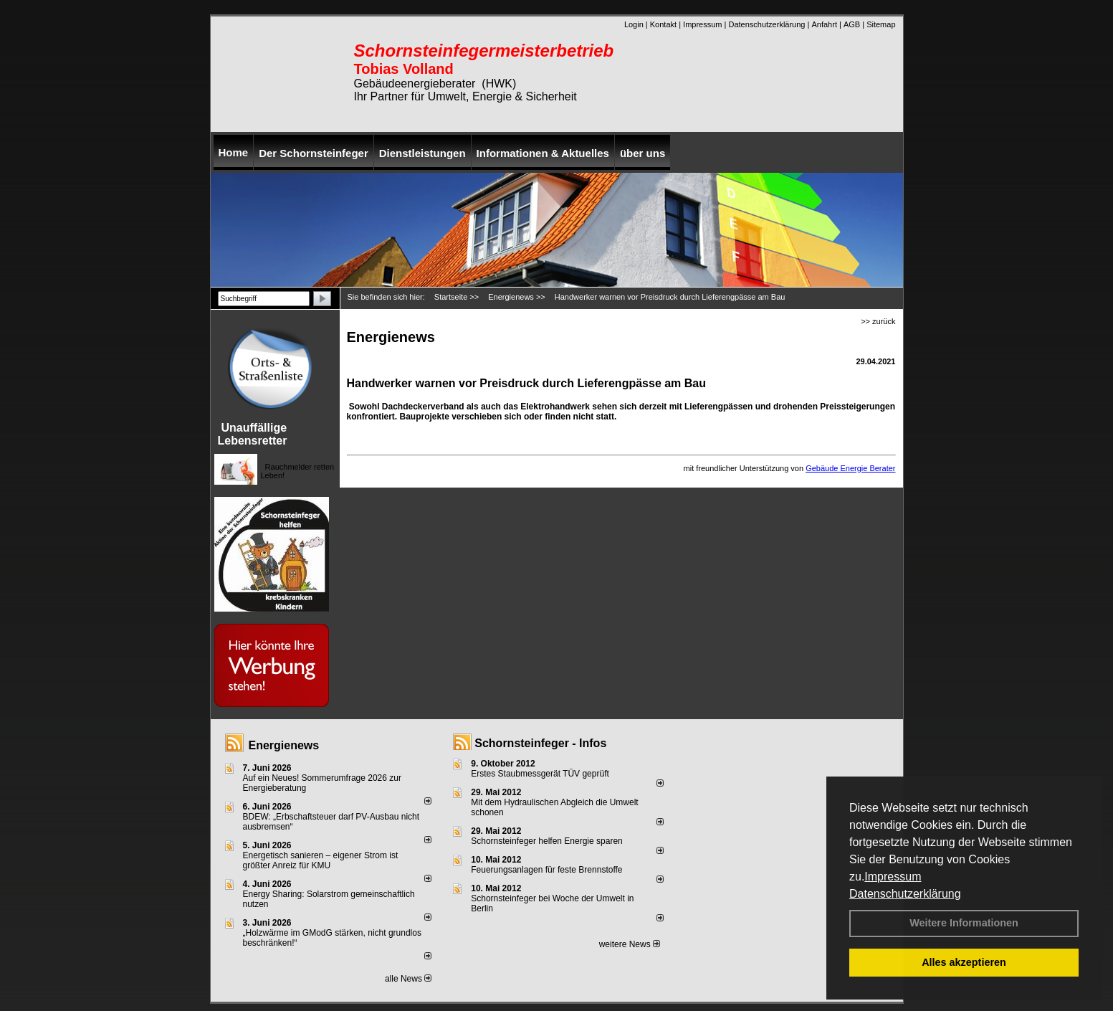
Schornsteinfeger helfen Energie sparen (546, 841)
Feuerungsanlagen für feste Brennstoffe (546, 870)
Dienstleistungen (422, 153)
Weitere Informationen (963, 923)
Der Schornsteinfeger (313, 153)
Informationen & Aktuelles (543, 153)
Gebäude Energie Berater (850, 468)
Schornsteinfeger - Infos (540, 743)
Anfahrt (823, 24)
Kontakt (663, 24)
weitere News (629, 944)
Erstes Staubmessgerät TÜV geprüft (540, 774)
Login (634, 24)
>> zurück (878, 321)
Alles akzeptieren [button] (964, 962)
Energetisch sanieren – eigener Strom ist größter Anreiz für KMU (320, 860)
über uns (642, 153)
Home (234, 152)
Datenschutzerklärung (905, 894)
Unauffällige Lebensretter (252, 434)
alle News (408, 979)
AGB (852, 24)
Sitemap (880, 24)
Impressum (892, 876)
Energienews (284, 745)
